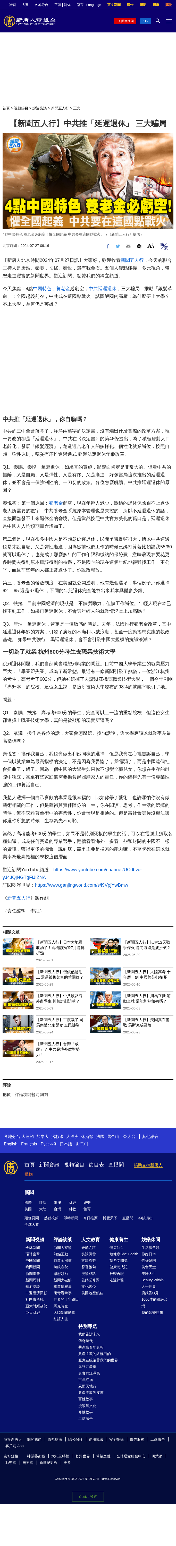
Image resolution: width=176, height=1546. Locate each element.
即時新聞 (71, 1218)
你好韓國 (148, 1260)
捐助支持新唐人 (148, 1165)
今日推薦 (90, 1218)
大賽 (25, 5)
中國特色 (42, 288)
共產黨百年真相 (91, 1347)
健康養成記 (119, 1267)
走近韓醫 (117, 1280)
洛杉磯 (57, 1136)
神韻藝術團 (36, 1456)
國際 (28, 1202)
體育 (87, 1209)
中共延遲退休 (102, 288)
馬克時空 (61, 1306)
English (10, 1144)
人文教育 (90, 1239)
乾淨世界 (83, 1456)
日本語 (66, 1144)
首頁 (6, 108)
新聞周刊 (33, 1280)
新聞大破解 (63, 1280)
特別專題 (87, 1326)
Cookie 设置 (88, 1497)
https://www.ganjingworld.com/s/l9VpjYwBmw (81, 885)
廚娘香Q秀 (150, 1293)
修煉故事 (85, 1412)
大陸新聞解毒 (64, 1312)
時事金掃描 (63, 1260)
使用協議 (96, 1439)
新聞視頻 (35, 1239)
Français (29, 1144)
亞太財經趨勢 (36, 1306)
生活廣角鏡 (150, 1248)
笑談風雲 (88, 1254)
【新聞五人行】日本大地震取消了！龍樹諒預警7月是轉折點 (60, 947)
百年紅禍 (85, 1380)
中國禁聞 (33, 1260)
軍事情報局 (63, 1286)
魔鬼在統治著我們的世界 (98, 1360)
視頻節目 (21, 108)
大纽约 (27, 1136)
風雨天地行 (87, 1386)
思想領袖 (61, 1274)
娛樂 (87, 1202)
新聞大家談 (63, 1248)
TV (146, 21)
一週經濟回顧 (36, 1293)
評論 (42, 1202)
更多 (67, 1463)
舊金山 (113, 1136)
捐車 (156, 5)
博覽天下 (110, 1218)
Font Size (151, 245)
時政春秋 (61, 1267)
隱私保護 (75, 1439)
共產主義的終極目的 (94, 1354)
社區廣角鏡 (35, 1299)
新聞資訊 (49, 1165)
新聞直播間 (126, 21)
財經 (72, 1202)
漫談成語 (88, 1274)
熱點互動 (61, 1254)
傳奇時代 (85, 1341)
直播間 (116, 1165)
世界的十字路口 (66, 1299)
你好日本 (148, 1254)
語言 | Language (89, 5)
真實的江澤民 (89, 1373)
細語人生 (61, 1319)
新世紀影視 (48, 1463)
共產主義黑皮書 (91, 1392)
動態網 (10, 1463)
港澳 (57, 1202)
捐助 (143, 5)
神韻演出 (145, 1218)
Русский (48, 1144)
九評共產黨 (87, 1366)
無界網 (27, 1463)
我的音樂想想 (152, 1312)
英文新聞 (114, 5)
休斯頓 (87, 1136)
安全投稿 (116, 1439)
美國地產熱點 (92, 1293)
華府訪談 (33, 1286)
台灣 (57, 1209)
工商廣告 (85, 1419)
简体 (67, 5)
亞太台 (129, 1136)
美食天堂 (148, 1267)
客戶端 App (14, 1446)
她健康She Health (124, 1254)
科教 (72, 1209)
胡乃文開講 (119, 1260)
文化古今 (88, 1286)
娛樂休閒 (150, 1239)
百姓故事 (85, 1399)
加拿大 (42, 1136)
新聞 (29, 1192)
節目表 (96, 1165)
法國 (100, 1136)
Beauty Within (152, 1280)
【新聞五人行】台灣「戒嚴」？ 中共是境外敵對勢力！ (58, 1049)
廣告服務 (137, 1439)
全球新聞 (33, 1248)
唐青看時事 (63, 1293)
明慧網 (157, 1456)
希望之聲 (103, 1456)
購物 (168, 5)
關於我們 (34, 1439)
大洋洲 (72, 1136)
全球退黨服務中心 (130, 1456)
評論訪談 (39, 108)
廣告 (130, 5)
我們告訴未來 (89, 1334)
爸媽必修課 (90, 1280)
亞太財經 (33, 1312)
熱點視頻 (51, 1218)
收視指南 (55, 1439)
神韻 (12, 5)
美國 (28, 1209)
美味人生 (148, 1274)
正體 (57, 5)
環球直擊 (33, 1254)
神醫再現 (117, 1274)
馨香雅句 (88, 1267)
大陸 (42, 1209)
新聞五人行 (60, 108)
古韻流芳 (88, 1260)
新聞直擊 (33, 1274)
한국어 (82, 1144)
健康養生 (119, 1239)
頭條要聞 (31, 1218)
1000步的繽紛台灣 (154, 1302)
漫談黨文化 (87, 1406)
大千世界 (148, 1286)
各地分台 (41, 5)
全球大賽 (31, 1224)
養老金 (63, 288)
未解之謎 (88, 1248)
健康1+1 (116, 1248)
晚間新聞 (33, 1267)
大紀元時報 (60, 1456)
